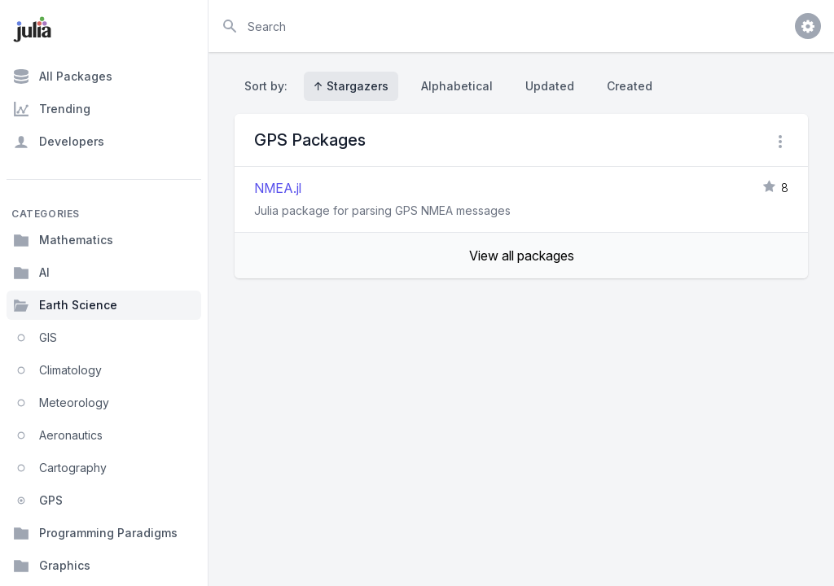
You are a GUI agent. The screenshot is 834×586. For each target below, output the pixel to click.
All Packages (62, 76)
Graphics (51, 566)
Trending (51, 109)
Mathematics (63, 240)
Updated (549, 86)
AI (31, 273)
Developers (58, 141)
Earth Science (65, 305)
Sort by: (269, 86)
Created (629, 86)
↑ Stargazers (351, 86)
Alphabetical (457, 86)
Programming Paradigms (95, 533)
